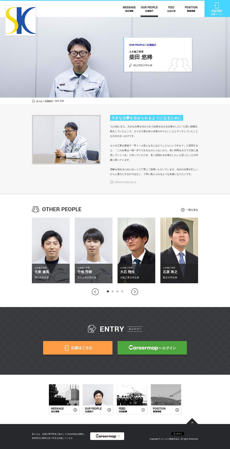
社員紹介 (49, 101)
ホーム (39, 101)
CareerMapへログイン (152, 348)
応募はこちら (77, 348)
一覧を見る (192, 209)
